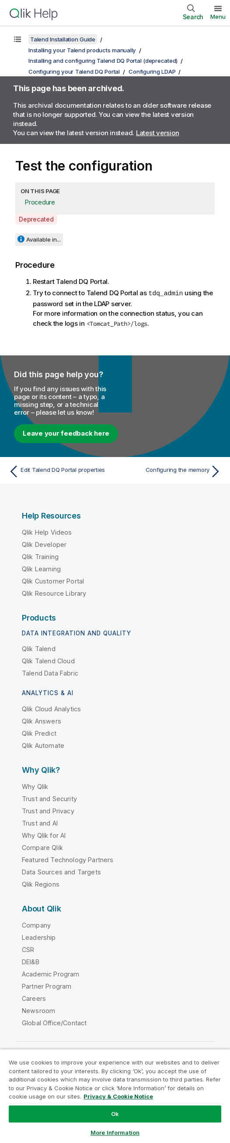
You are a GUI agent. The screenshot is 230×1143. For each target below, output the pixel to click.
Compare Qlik (42, 847)
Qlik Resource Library (54, 593)
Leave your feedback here (66, 433)
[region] (115, 1096)
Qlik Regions (40, 883)
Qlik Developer (44, 544)
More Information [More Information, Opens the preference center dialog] (115, 1132)
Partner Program (46, 985)
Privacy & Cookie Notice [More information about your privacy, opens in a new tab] (118, 1096)
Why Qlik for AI (44, 835)
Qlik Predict (39, 733)
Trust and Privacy (48, 810)
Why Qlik (35, 786)
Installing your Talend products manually (82, 50)
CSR (28, 949)
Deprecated (36, 219)
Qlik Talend (39, 648)
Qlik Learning (41, 568)
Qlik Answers (41, 720)
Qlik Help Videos (47, 532)
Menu (218, 16)
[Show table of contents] (17, 39)
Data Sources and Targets (61, 871)
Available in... (43, 239)
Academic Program (51, 973)
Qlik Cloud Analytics (51, 708)
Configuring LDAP (152, 71)
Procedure (40, 202)
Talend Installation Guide (62, 39)
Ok (115, 1113)
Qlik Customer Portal (53, 580)
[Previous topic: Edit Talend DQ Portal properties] (60, 471)
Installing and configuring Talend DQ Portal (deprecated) (103, 60)
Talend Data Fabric (50, 672)
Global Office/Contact (54, 1022)
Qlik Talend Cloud (48, 660)
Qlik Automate (43, 745)
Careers (34, 998)
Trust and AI (40, 822)
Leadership (39, 937)
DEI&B (30, 961)
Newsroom (38, 1010)
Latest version (157, 133)
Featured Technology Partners (67, 859)
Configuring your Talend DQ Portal (74, 71)
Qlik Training (40, 556)
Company (36, 924)
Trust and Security (49, 798)
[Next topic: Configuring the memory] (170, 471)
